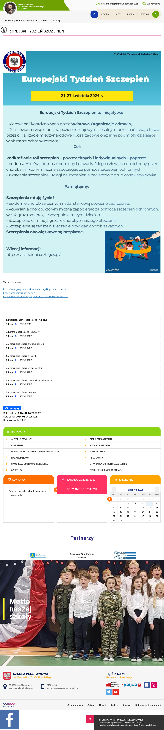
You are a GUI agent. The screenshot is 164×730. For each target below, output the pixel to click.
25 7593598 (151, 3)
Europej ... (55, 21)
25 (128, 516)
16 (114, 512)
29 (157, 516)
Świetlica (16, 470)
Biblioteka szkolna (101, 439)
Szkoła (105, 14)
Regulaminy (96, 458)
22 (157, 512)
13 (143, 508)
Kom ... (44, 21)
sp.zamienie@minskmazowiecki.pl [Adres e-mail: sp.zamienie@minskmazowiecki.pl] (62, 688)
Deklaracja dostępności (148, 705)
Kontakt (145, 14)
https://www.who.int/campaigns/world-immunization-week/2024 (35, 296)
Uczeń (118, 14)
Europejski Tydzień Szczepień (33, 31)
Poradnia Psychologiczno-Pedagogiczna (35, 451)
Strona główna (95, 14)
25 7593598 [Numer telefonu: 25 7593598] (52, 685)
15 (157, 508)
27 (143, 516)
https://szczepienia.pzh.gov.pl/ (19, 293)
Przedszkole (97, 451)
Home (19, 21)
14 (150, 508)
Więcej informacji (56, 489)
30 (114, 520)
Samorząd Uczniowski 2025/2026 (29, 464)
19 (135, 512)
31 (121, 520)
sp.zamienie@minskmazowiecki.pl (117, 3)
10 (121, 508)
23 (114, 516)
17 (121, 512)
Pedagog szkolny (100, 445)
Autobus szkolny (21, 439)
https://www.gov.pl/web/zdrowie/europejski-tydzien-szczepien (35, 289)
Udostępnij (12, 408)
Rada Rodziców (20, 458)
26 (135, 516)
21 (150, 512)
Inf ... (35, 21)
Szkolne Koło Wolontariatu (106, 470)
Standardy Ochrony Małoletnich (109, 464)
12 (135, 508)
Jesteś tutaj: (9, 21)
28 (150, 516)
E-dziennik (17, 445)
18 (128, 512)
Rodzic (130, 14)
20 (143, 512)
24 (121, 516)
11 (128, 508)
